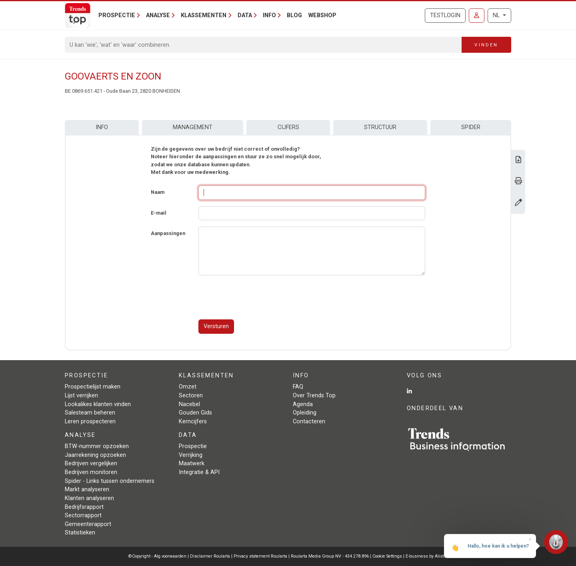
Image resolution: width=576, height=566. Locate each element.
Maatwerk (191, 463)
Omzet (187, 386)
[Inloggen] (476, 15)
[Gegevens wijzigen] (518, 203)
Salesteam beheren (90, 412)
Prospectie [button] (116, 15)
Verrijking (190, 455)
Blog (294, 15)
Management (192, 127)
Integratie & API (199, 472)
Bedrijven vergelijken (91, 463)
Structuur (380, 127)
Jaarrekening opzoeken (95, 455)
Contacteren (309, 421)
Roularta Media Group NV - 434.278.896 (330, 556)
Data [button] (245, 15)
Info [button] (269, 15)
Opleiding (304, 412)
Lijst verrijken (81, 395)
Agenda (303, 404)
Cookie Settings (387, 556)
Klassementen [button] (203, 15)
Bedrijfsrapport (84, 507)
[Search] (263, 45)
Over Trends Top (314, 395)
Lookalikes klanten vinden (98, 404)
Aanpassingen (168, 233)
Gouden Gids (195, 412)
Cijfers (288, 127)
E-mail (158, 213)
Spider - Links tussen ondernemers (109, 481)
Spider (470, 127)
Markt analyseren (87, 489)
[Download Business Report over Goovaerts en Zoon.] (518, 160)
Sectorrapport (83, 515)
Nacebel (189, 404)
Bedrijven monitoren (91, 472)
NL (497, 15)
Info (102, 127)
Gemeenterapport (88, 524)
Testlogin (445, 15)
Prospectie (193, 446)
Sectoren (191, 395)
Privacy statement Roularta (260, 556)
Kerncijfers (193, 421)
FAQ (298, 386)
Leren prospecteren (90, 421)
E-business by (427, 556)
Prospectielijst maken (92, 386)
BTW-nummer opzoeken (97, 446)
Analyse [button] (158, 15)
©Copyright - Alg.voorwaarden (157, 556)
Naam (157, 192)
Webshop (322, 15)
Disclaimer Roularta (210, 556)
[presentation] (259, 297)
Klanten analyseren (89, 498)
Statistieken (80, 532)
